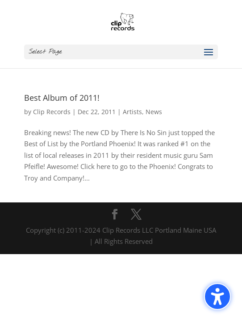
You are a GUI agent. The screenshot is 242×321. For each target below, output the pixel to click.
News (154, 111)
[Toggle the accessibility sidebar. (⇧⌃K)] (217, 296)
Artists (132, 111)
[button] (121, 52)
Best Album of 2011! (62, 97)
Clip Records (52, 111)
